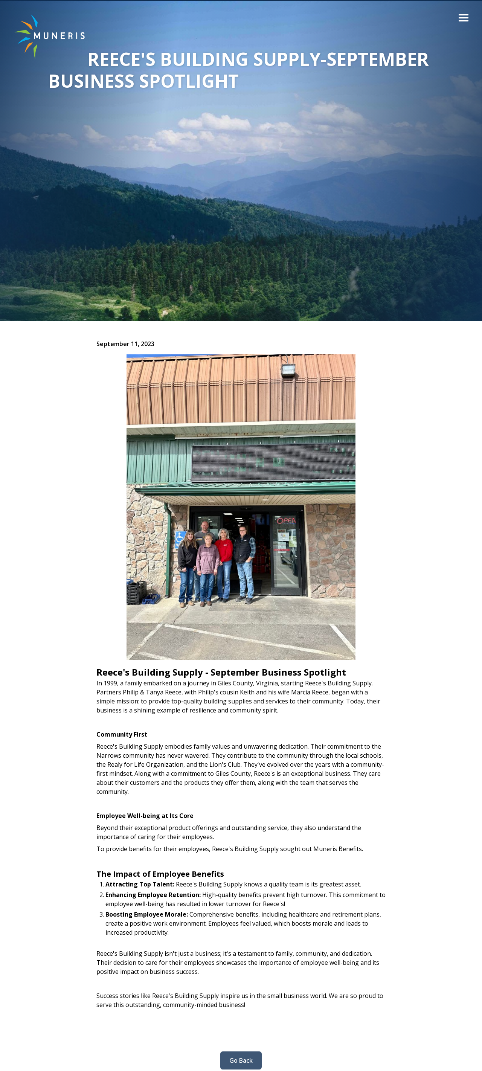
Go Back (241, 1060)
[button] (463, 18)
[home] (43, 36)
